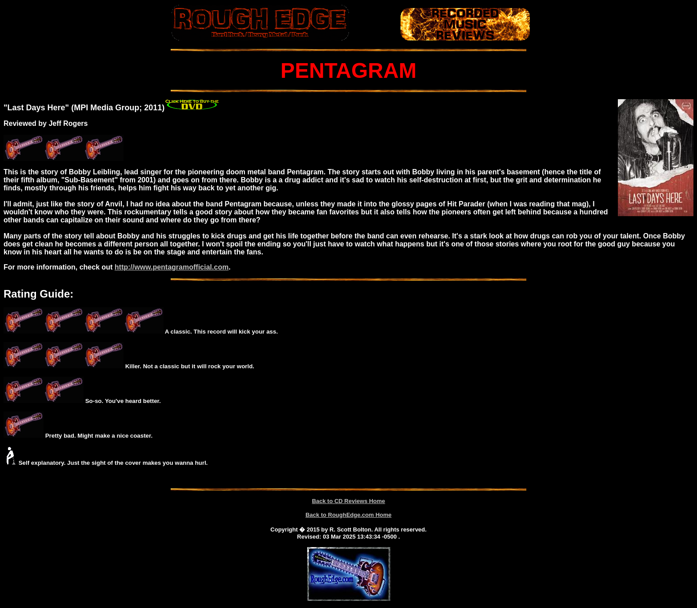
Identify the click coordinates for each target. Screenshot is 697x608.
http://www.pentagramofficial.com (171, 267)
